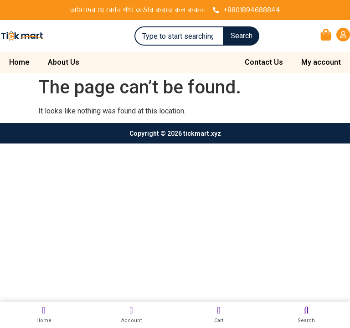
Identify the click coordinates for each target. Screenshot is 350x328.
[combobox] (179, 36)
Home (19, 62)
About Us (63, 62)
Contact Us (264, 62)
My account (321, 62)
